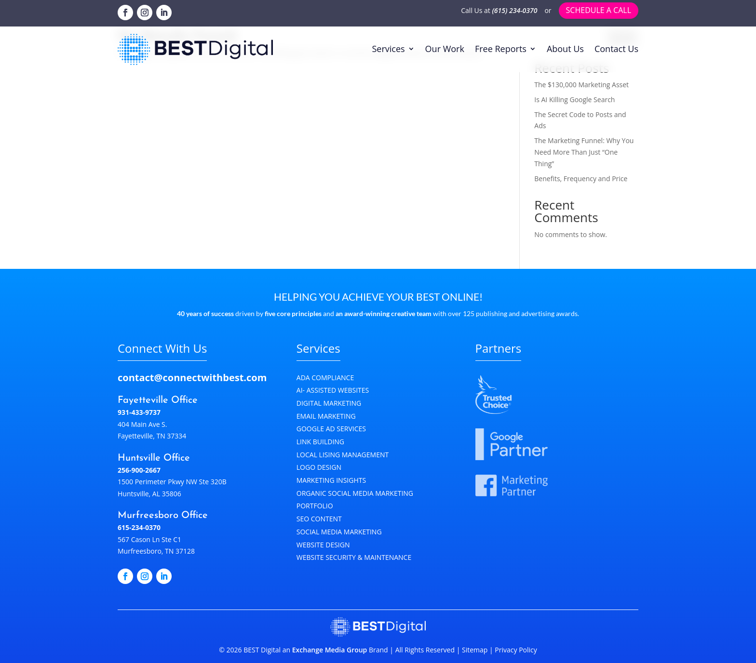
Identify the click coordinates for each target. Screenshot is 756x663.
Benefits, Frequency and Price (580, 178)
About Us (565, 48)
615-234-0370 (139, 527)
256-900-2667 (139, 470)
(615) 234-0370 (515, 10)
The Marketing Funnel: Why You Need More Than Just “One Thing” (584, 152)
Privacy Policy (515, 649)
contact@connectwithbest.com (192, 377)
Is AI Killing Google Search (574, 99)
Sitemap (474, 649)
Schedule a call (598, 10)
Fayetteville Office (158, 400)
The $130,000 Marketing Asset (581, 84)
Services (388, 48)
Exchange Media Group (329, 649)
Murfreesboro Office (163, 515)
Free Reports (500, 48)
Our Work (444, 48)
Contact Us (616, 48)
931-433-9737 (139, 412)
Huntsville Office (154, 458)
